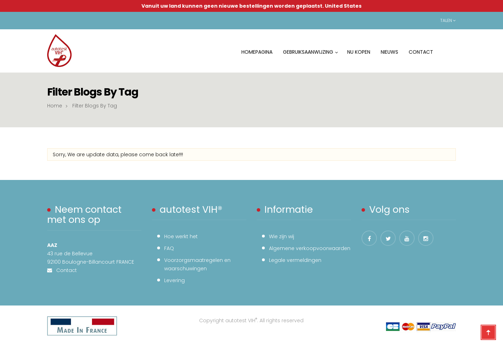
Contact (64, 270)
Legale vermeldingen (295, 260)
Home (54, 105)
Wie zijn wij (281, 236)
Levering (174, 280)
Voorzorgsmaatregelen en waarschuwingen (197, 264)
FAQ (169, 248)
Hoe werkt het (181, 236)
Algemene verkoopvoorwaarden (309, 248)
